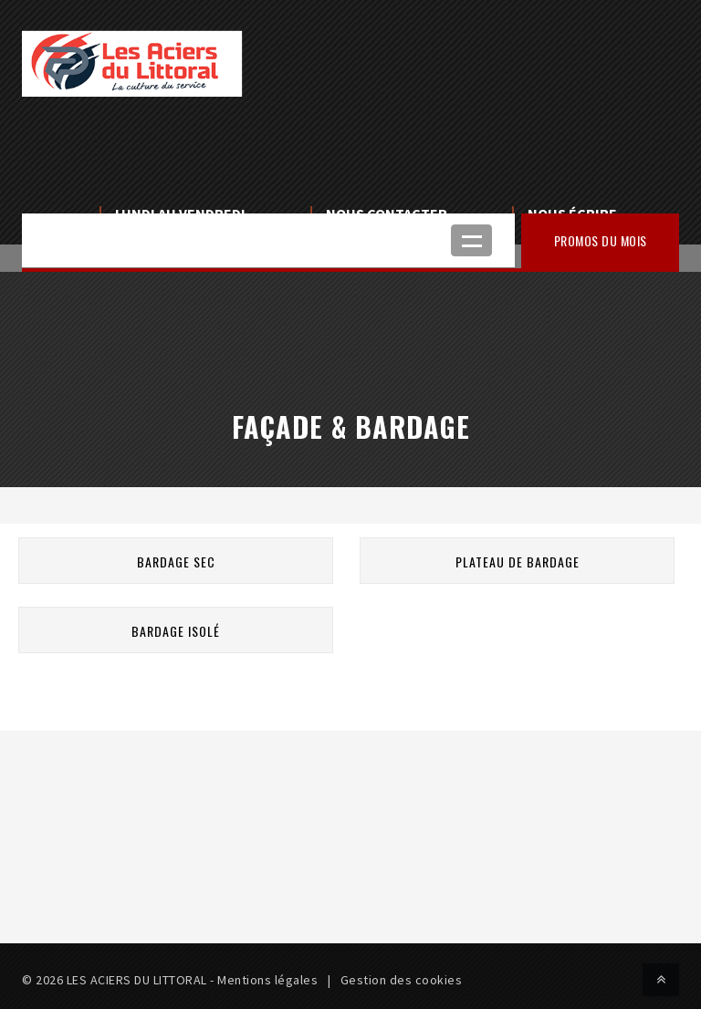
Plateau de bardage (517, 561)
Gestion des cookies (401, 980)
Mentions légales (267, 980)
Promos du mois (600, 240)
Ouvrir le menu (471, 240)
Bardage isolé (175, 630)
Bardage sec (176, 561)
